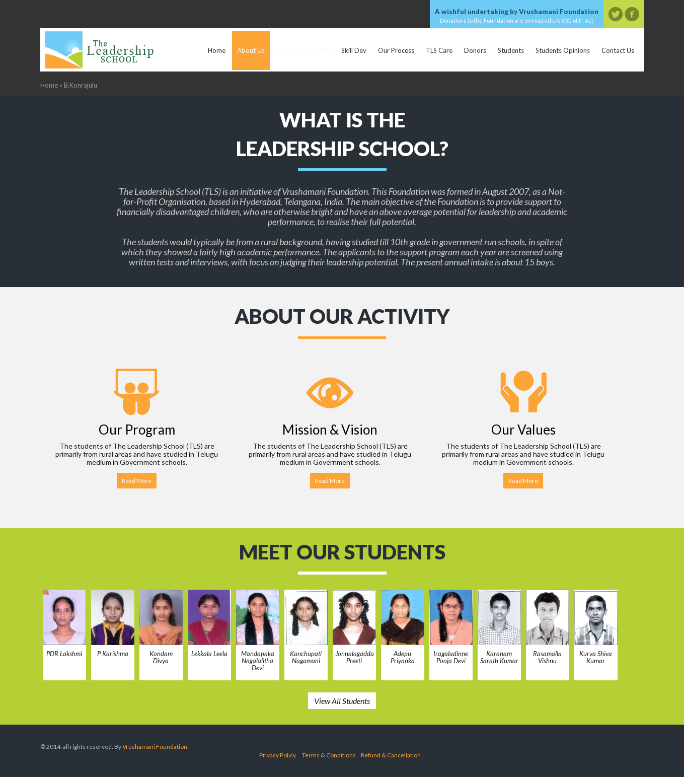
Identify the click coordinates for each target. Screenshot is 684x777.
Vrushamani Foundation (154, 746)
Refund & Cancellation (391, 755)
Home (216, 50)
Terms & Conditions (329, 755)
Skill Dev (353, 50)
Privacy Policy (277, 755)
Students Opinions (563, 50)
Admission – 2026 (303, 50)
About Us (251, 50)
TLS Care (439, 50)
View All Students (342, 700)
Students (511, 50)
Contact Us (617, 50)
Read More (136, 480)
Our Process (396, 50)
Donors (475, 50)
